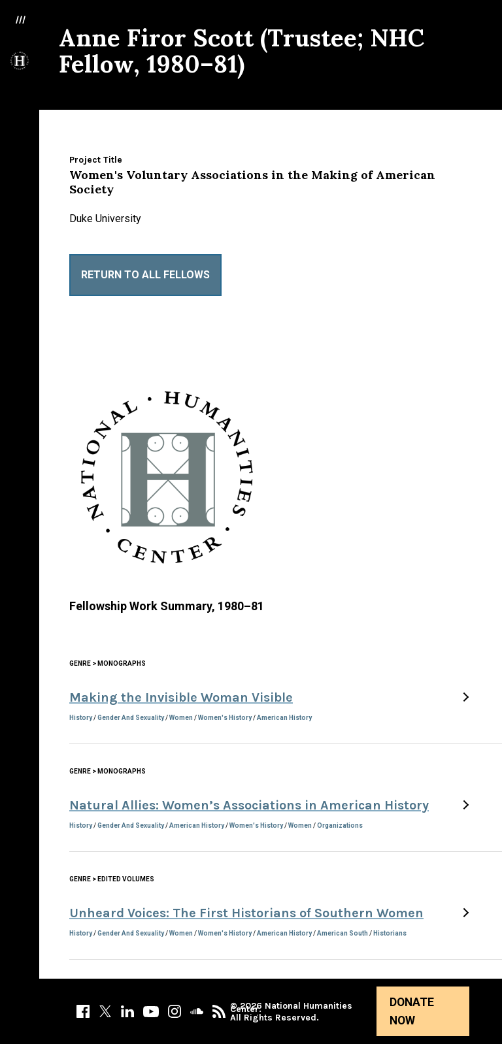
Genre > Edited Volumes (111, 879)
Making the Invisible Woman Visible (181, 697)
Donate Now (412, 1011)
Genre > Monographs (107, 663)
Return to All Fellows (145, 275)
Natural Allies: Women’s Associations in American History (249, 805)
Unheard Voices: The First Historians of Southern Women (246, 913)
